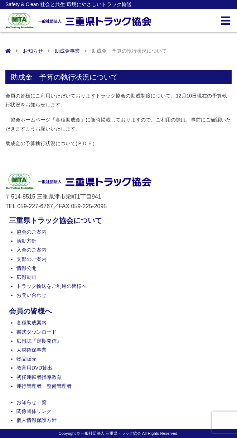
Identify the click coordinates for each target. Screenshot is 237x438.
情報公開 (26, 268)
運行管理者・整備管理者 (44, 386)
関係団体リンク (34, 411)
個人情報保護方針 (36, 420)
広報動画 (26, 277)
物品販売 (26, 359)
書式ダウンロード (36, 332)
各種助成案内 (31, 322)
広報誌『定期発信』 (39, 341)
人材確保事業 (31, 350)
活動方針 (26, 241)
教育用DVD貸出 (34, 368)
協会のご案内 (31, 232)
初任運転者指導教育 (39, 377)
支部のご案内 (31, 259)
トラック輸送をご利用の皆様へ (51, 286)
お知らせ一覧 (31, 402)
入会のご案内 (31, 250)
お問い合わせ (31, 295)
